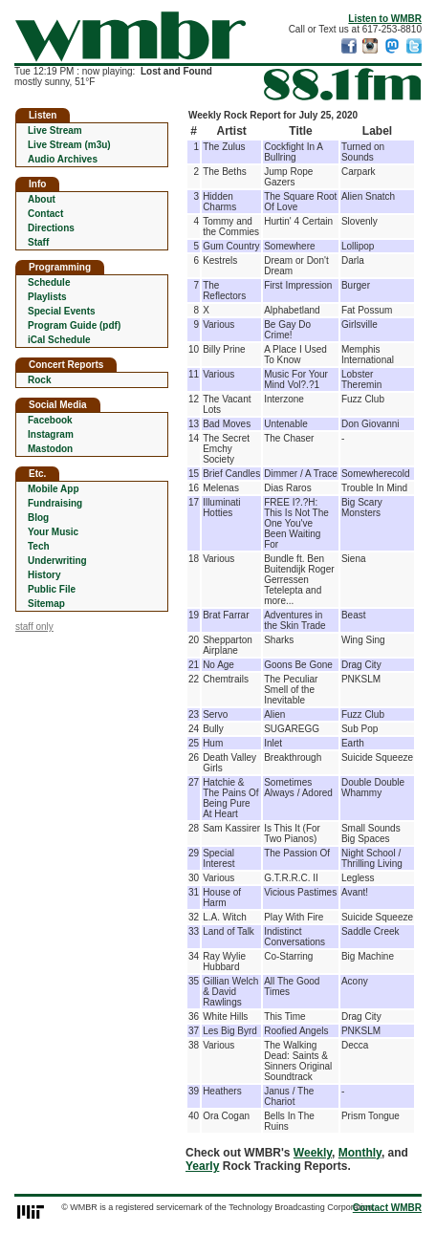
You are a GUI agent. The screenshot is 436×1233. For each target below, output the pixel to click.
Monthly (360, 1152)
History (44, 575)
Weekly (313, 1152)
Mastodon (50, 448)
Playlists (47, 297)
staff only (34, 626)
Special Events (62, 311)
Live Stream (55, 130)
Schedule (49, 282)
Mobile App (53, 489)
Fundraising (55, 503)
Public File (52, 589)
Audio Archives (63, 159)
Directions (51, 228)
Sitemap (46, 603)
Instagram (51, 434)
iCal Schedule (59, 340)
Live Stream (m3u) (69, 145)
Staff (38, 242)
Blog (38, 517)
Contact (45, 213)
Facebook (50, 420)
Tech (39, 546)
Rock (39, 380)
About (41, 199)
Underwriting (57, 560)
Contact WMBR (387, 1207)
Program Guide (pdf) (74, 325)
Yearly (202, 1166)
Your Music (53, 532)
